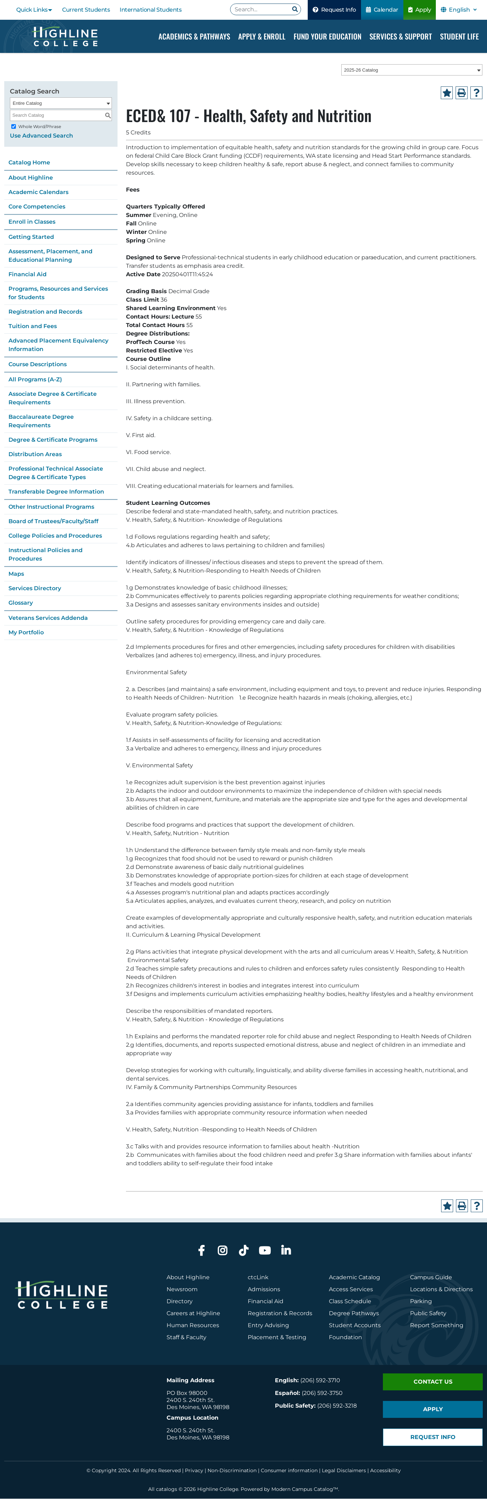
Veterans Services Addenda (48, 618)
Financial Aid (27, 274)
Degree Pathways (354, 1313)
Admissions (265, 1289)
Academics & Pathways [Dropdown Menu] (194, 36)
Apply (419, 9)
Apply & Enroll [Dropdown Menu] (261, 36)
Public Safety (428, 1313)
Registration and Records (45, 311)
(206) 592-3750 (322, 1393)
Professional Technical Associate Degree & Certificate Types (55, 472)
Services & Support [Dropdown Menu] (400, 36)
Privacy (194, 1471)
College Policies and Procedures (55, 535)
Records (300, 1313)
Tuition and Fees (32, 326)
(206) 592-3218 (337, 1406)
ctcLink (258, 1277)
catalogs (166, 1489)
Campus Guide (431, 1277)
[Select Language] (462, 9)
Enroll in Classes (31, 221)
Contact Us (433, 1382)
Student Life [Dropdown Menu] (459, 36)
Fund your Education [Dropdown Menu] (327, 36)
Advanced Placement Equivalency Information (58, 344)
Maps (16, 573)
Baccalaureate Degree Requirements (41, 421)
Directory (180, 1301)
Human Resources (193, 1325)
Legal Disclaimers (344, 1471)
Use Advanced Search (41, 135)
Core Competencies (36, 206)
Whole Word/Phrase (39, 126)
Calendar (382, 9)
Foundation (345, 1337)
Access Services (351, 1289)
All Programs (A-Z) (35, 379)
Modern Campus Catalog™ (304, 1489)
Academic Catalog (354, 1277)
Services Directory (34, 588)
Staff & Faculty (186, 1337)
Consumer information (289, 1471)
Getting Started (31, 237)
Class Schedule (350, 1301)
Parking (421, 1301)
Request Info (334, 9)
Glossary (20, 602)
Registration (265, 1313)
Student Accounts (355, 1325)
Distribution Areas (35, 454)
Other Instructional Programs (51, 506)
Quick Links (32, 9)
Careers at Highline (193, 1313)
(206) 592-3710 (320, 1380)
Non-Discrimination (232, 1471)
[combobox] (411, 70)
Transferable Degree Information (56, 491)
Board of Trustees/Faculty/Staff (53, 521)
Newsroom (182, 1289)
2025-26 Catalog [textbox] (361, 70)
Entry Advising (268, 1325)
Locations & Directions (441, 1289)
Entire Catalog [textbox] (27, 103)
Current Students (86, 9)
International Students (150, 9)
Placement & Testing (277, 1337)
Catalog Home (29, 162)
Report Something (436, 1325)
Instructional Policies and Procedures (45, 554)
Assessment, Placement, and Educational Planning (50, 255)
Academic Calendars (38, 192)
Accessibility (385, 1471)
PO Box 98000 (187, 1393)
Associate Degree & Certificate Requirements (52, 398)
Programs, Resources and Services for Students (58, 293)
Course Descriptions (37, 364)
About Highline (30, 177)
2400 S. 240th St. (191, 1400)
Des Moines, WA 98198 (198, 1407)
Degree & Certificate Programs (52, 439)
